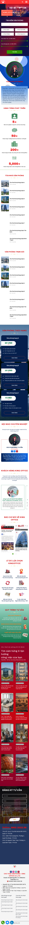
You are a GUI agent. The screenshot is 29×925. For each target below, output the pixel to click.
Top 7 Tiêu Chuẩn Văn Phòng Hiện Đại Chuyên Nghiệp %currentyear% (6, 718)
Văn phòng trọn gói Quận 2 (7, 902)
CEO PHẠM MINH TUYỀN (14, 447)
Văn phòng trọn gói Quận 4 (7, 909)
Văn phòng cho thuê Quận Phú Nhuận (21, 917)
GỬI (14, 819)
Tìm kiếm (14, 51)
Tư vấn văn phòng (5, 683)
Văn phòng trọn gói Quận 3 (7, 906)
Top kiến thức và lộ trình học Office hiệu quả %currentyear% (21, 748)
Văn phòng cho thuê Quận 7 (21, 910)
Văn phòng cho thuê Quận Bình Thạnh (21, 913)
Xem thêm (14, 357)
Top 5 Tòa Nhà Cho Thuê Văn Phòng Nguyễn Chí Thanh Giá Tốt (21, 687)
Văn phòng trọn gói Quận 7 (7, 911)
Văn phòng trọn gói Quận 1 (7, 899)
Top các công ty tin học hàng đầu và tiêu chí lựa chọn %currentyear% (21, 779)
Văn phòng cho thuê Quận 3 (21, 907)
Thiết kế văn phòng (5, 713)
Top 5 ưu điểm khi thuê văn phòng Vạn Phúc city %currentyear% (7, 687)
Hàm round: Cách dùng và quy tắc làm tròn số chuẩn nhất (7, 779)
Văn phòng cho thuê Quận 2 (21, 904)
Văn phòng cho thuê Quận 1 (21, 900)
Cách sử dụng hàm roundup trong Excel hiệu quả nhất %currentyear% (21, 718)
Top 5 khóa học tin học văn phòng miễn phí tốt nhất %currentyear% (6, 748)
